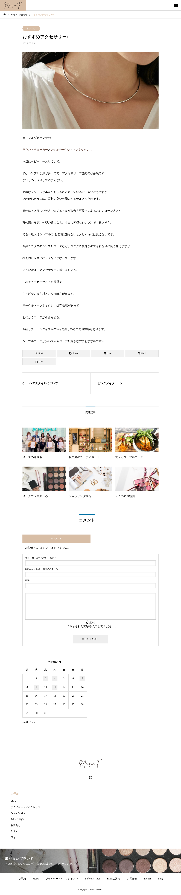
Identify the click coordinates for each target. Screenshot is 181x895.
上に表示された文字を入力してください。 (90, 626)
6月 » (33, 722)
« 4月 (25, 722)
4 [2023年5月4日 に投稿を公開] (54, 678)
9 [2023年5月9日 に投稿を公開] (36, 687)
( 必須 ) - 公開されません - (42, 569)
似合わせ (31, 28)
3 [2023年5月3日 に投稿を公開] (45, 678)
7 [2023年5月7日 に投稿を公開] (82, 678)
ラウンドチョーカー (35, 149)
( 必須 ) (40, 558)
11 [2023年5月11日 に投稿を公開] (55, 687)
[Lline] (107, 353)
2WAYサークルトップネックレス (71, 149)
